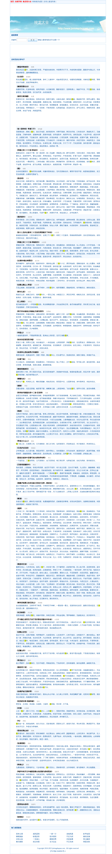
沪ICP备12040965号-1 (58, 851)
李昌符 (28, 817)
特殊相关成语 (37, 2)
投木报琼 (53, 836)
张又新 (28, 333)
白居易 (42, 150)
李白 (34, 465)
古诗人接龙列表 (49, 2)
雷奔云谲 (19, 834)
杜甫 (32, 96)
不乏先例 (69, 842)
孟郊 (29, 660)
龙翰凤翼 (69, 834)
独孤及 (33, 448)
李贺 (27, 178)
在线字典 (18, 2)
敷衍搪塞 (19, 842)
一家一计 (53, 834)
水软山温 (19, 839)
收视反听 (36, 836)
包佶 (38, 701)
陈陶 (32, 67)
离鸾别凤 (86, 842)
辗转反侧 (86, 836)
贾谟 (32, 86)
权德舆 (28, 77)
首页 (12, 2)
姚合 (32, 441)
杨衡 (42, 352)
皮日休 (37, 261)
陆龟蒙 (40, 129)
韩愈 (56, 483)
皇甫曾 (30, 217)
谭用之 (30, 301)
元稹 (46, 393)
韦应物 (38, 339)
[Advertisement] (55, 10)
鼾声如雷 (86, 834)
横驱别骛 (53, 839)
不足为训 (69, 836)
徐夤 (24, 168)
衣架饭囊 (69, 839)
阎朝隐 (40, 603)
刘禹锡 (48, 311)
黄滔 (25, 499)
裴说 (27, 765)
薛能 (24, 721)
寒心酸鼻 (86, 839)
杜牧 (29, 650)
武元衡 (30, 612)
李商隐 (26, 411)
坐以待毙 (36, 842)
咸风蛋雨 (36, 834)
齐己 (49, 458)
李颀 (29, 359)
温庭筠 (57, 771)
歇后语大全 (27, 2)
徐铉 (32, 369)
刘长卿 (37, 285)
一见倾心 (36, 839)
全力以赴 (53, 842)
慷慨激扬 (19, 836)
